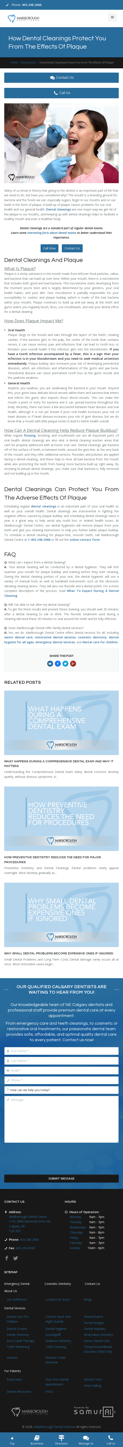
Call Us (61, 93)
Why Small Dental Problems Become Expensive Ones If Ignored (58, 953)
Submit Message (61, 1178)
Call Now (49, 248)
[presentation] (61, 1161)
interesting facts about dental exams (51, 233)
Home (14, 62)
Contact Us (61, 77)
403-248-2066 (31, 5)
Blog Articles (28, 62)
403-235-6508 (25, 1248)
